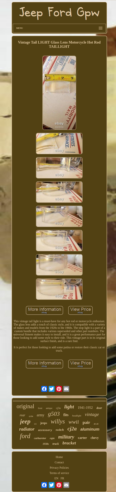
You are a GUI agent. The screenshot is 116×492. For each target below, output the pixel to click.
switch (60, 430)
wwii (73, 422)
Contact (59, 462)
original (25, 406)
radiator (26, 429)
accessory (45, 430)
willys (58, 421)
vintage (92, 414)
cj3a (58, 408)
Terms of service (59, 473)
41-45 (96, 424)
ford (25, 436)
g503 (54, 413)
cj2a (72, 429)
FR (62, 478)
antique (49, 408)
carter (82, 438)
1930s (46, 444)
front (40, 408)
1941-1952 (85, 407)
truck (55, 443)
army (40, 415)
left (35, 424)
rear (22, 415)
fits (65, 415)
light (69, 406)
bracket (69, 443)
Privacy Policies (59, 467)
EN (56, 478)
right (52, 438)
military (66, 437)
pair (86, 422)
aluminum (89, 429)
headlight (76, 415)
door (99, 407)
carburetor (40, 438)
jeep (25, 421)
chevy (95, 438)
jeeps (43, 423)
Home (59, 457)
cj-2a (31, 416)
